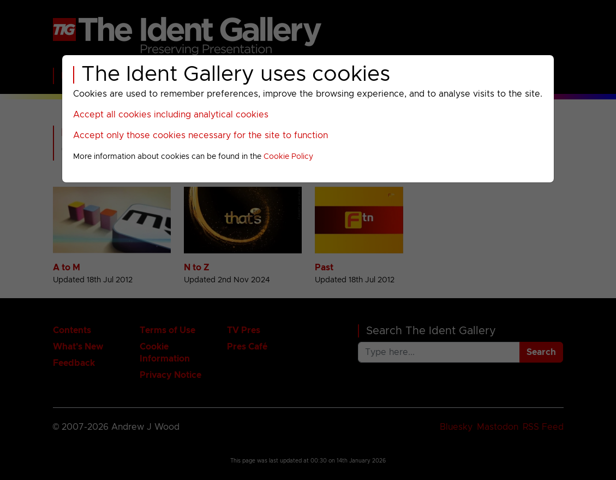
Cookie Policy (288, 157)
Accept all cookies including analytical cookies (170, 114)
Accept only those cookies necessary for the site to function (200, 135)
